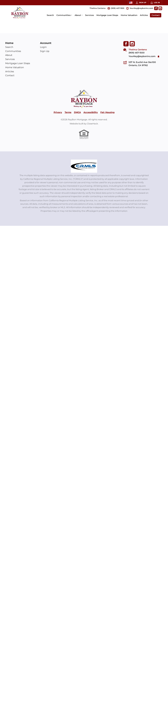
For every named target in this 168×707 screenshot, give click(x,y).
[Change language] (130, 2)
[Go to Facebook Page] (156, 8)
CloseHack (92, 123)
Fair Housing (107, 112)
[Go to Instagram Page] (160, 8)
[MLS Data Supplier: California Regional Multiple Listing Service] (84, 166)
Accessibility (91, 112)
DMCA (77, 112)
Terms (68, 112)
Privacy (58, 112)
